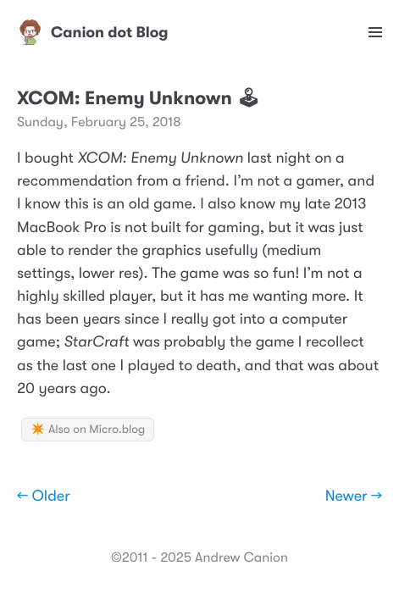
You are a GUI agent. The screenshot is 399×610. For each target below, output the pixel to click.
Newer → (353, 496)
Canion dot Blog (93, 32)
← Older (43, 496)
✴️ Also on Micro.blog (87, 429)
